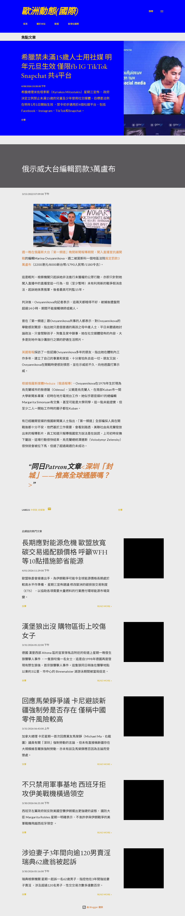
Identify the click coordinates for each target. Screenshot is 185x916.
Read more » (104, 606)
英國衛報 (28, 352)
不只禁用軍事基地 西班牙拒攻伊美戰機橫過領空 (64, 789)
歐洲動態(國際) (49, 11)
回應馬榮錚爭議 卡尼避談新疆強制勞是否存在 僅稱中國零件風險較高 (64, 710)
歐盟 (55, 24)
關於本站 (39, 24)
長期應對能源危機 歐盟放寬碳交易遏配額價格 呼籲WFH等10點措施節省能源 (65, 552)
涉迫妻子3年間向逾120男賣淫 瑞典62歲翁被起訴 (66, 857)
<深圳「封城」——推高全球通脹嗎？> (70, 475)
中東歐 (34, 509)
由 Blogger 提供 (92, 907)
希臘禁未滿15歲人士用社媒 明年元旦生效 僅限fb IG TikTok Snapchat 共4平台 (66, 66)
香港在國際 (71, 24)
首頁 (23, 24)
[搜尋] (151, 11)
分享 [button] (23, 119)
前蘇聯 (41, 509)
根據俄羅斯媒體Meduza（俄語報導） (47, 383)
